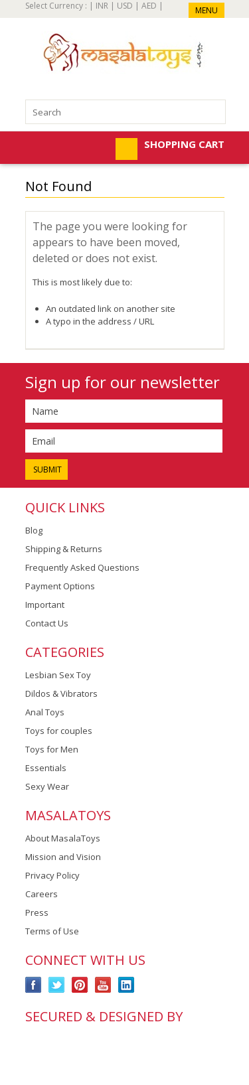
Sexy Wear (47, 786)
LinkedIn (126, 985)
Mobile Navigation (36, 149)
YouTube (103, 985)
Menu (206, 10)
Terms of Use (52, 931)
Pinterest (80, 985)
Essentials (45, 768)
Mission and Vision (63, 857)
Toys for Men (51, 749)
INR (102, 5)
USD (125, 5)
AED (149, 5)
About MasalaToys (62, 838)
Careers (41, 894)
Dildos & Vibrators (61, 693)
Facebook (33, 985)
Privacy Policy (52, 875)
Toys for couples (58, 731)
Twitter (56, 985)
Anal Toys (44, 712)
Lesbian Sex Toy (58, 675)
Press (36, 912)
